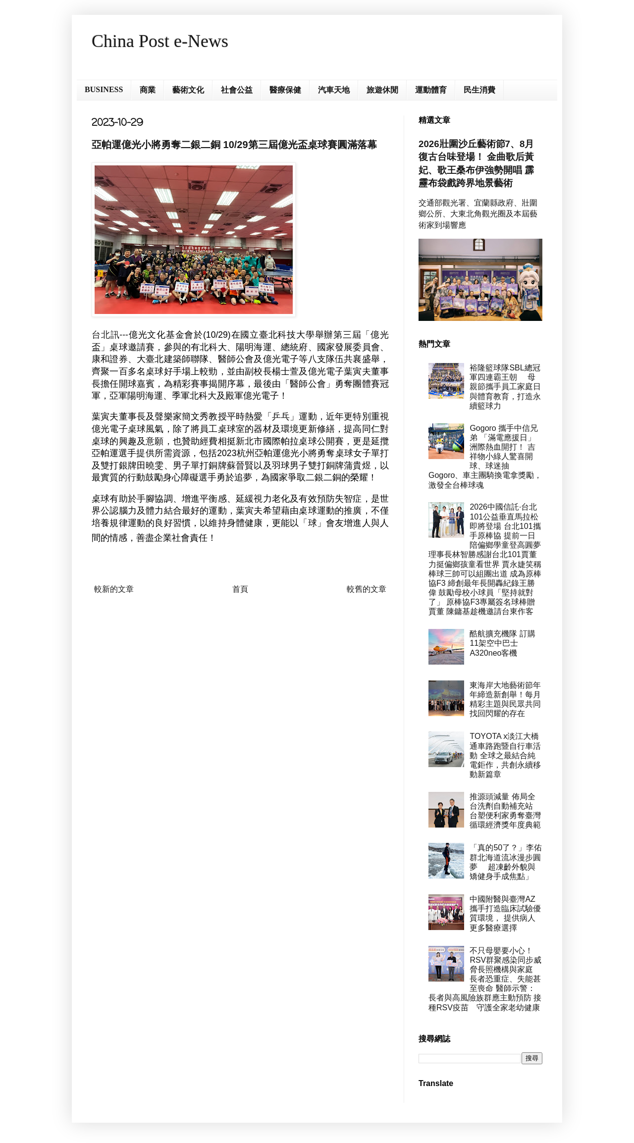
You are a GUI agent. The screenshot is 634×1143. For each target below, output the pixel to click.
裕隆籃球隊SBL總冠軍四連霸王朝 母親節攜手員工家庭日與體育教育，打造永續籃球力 (505, 387)
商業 (148, 90)
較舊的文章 (366, 589)
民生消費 (479, 90)
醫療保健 (285, 90)
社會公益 (237, 90)
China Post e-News (160, 41)
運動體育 (431, 90)
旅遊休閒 (382, 90)
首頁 (240, 589)
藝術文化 (188, 90)
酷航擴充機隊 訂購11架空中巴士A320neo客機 (502, 643)
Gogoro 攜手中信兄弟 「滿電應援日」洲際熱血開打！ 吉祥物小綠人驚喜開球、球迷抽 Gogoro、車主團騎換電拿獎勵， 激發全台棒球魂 (485, 456)
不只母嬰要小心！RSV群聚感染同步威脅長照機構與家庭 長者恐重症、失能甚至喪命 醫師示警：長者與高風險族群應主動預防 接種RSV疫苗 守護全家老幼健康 (484, 979)
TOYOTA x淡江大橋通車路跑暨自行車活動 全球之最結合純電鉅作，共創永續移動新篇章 (505, 755)
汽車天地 (334, 90)
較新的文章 (114, 589)
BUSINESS (104, 89)
